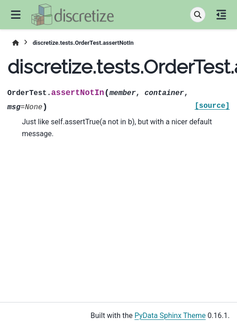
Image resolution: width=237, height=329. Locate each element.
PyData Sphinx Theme (170, 315)
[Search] (197, 14)
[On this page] (221, 14)
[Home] (15, 43)
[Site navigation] (15, 14)
